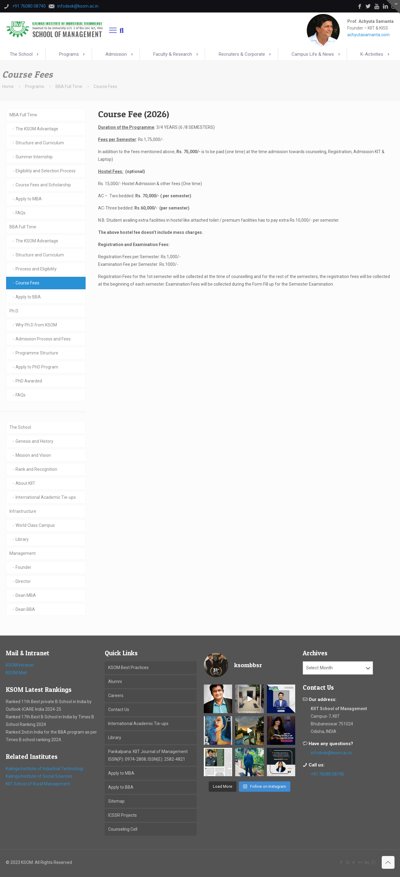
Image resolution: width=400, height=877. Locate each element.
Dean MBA (26, 595)
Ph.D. (14, 310)
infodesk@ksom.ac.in (331, 752)
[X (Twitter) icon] (347, 862)
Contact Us (118, 709)
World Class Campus (35, 525)
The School (20, 427)
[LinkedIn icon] (367, 862)
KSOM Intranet (20, 665)
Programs (34, 86)
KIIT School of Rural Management (38, 783)
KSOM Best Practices (128, 667)
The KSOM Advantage (37, 128)
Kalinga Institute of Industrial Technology (44, 768)
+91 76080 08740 (327, 774)
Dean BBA (25, 609)
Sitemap (116, 801)
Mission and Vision (33, 455)
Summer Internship (34, 156)
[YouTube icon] (354, 862)
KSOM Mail (16, 672)
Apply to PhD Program (37, 367)
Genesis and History (34, 441)
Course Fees (27, 282)
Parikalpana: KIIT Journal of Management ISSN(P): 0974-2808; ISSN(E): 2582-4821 (148, 755)
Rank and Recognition (36, 469)
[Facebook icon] (341, 862)
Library (22, 539)
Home (8, 86)
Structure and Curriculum (40, 142)
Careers (115, 695)
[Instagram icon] (373, 862)
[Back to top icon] (388, 862)
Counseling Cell (122, 829)
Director (23, 581)
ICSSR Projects (122, 815)
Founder (23, 567)
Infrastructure (22, 511)
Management (22, 553)
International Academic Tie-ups (46, 497)
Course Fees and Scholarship (43, 184)
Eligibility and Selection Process (46, 170)
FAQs (21, 212)
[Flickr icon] (360, 862)
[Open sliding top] (393, 7)
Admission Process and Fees (43, 338)
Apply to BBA (28, 296)
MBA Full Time (23, 114)
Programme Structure (37, 352)
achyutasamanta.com (368, 34)
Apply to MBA (29, 198)
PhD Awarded (29, 381)
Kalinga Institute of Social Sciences (39, 776)
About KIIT (25, 483)
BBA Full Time (68, 86)
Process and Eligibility (36, 268)
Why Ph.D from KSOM (36, 324)
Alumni (115, 681)
